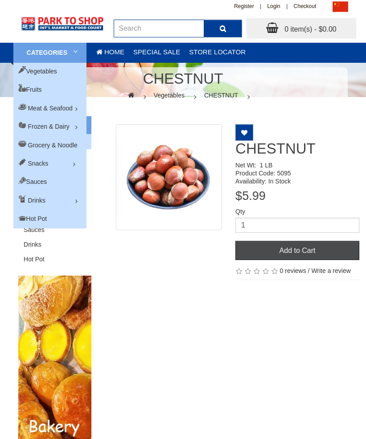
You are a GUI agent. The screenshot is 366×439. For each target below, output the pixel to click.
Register (244, 6)
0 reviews (293, 270)
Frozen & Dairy (48, 126)
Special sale (156, 52)
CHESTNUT (221, 95)
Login (273, 6)
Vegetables (41, 71)
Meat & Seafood (50, 108)
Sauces (36, 181)
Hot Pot (36, 218)
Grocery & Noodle (52, 145)
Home (110, 52)
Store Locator (217, 52)
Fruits (34, 89)
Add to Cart (298, 250)
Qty (240, 211)
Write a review (330, 270)
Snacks (38, 163)
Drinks (36, 200)
